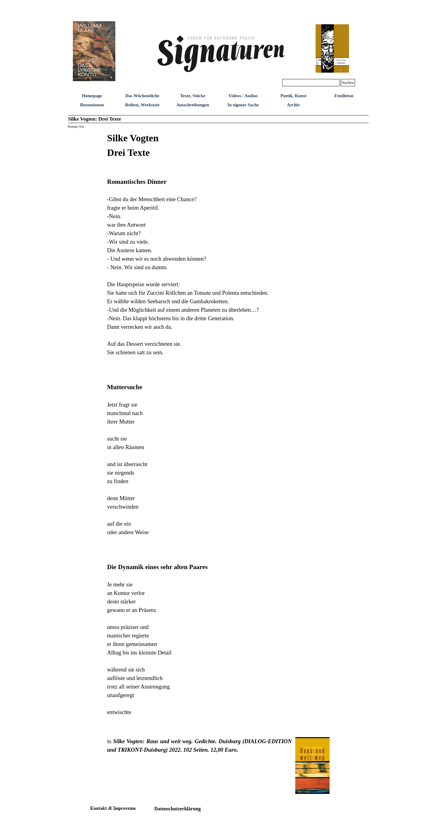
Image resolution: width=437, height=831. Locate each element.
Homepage (92, 95)
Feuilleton (344, 95)
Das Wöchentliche (142, 95)
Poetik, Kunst (293, 95)
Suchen (348, 82)
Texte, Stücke (192, 95)
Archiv (293, 104)
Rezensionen (92, 104)
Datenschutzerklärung (177, 808)
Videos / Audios (243, 95)
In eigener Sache (243, 104)
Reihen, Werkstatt (142, 104)
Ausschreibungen (192, 104)
